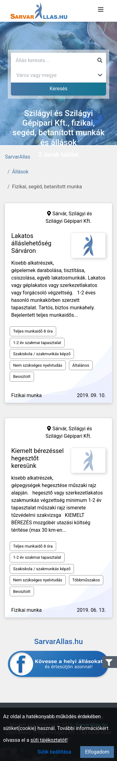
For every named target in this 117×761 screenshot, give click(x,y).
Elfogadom (97, 752)
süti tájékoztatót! (49, 740)
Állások (20, 172)
